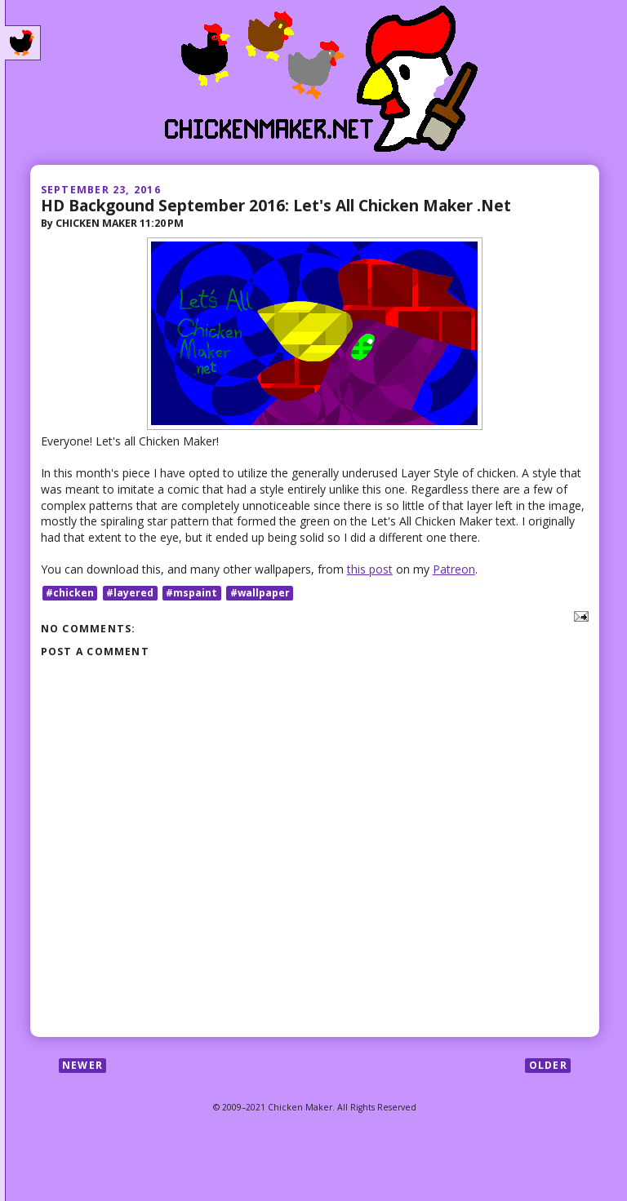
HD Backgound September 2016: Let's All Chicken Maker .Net (276, 205)
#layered (129, 593)
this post (370, 569)
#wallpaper (260, 593)
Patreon (454, 569)
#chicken (70, 593)
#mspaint (191, 593)
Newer (82, 1065)
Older (548, 1065)
